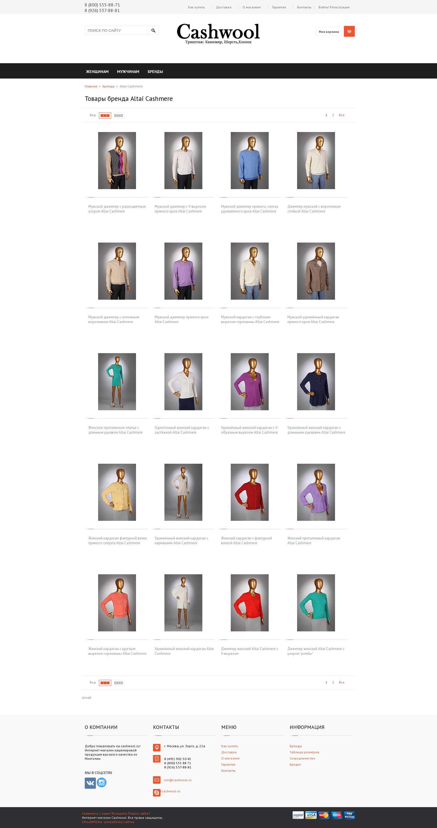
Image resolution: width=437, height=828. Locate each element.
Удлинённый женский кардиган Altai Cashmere (184, 651)
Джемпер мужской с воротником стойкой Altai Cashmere (314, 209)
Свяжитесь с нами (96, 813)
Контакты (304, 7)
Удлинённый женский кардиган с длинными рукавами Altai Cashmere (316, 430)
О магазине (251, 7)
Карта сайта (138, 813)
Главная (91, 86)
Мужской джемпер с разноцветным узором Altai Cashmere (117, 209)
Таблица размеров (304, 752)
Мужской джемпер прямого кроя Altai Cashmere (181, 319)
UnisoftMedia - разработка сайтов (108, 822)
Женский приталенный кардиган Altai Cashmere (313, 540)
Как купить (196, 7)
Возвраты (119, 813)
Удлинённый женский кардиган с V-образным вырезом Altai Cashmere (249, 430)
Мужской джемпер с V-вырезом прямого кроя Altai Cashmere (180, 209)
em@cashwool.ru (177, 780)
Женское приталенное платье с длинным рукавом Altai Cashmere (115, 430)
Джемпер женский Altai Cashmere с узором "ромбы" (315, 651)
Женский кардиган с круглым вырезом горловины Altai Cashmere (117, 651)
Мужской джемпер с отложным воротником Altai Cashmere (113, 319)
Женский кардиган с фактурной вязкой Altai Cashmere (246, 540)
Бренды (108, 86)
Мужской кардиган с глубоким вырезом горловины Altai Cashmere (250, 319)
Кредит (295, 764)
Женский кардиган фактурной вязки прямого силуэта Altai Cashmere (117, 540)
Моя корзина (329, 32)
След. (350, 115)
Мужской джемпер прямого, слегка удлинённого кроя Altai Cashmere (249, 209)
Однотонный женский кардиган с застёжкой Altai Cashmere (182, 430)
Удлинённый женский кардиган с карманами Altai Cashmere (181, 540)
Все (341, 115)
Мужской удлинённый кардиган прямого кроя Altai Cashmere (313, 319)
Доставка (223, 7)
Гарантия (279, 7)
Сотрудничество (302, 758)
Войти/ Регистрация (334, 7)
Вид (93, 115)
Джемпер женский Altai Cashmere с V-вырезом (249, 651)
